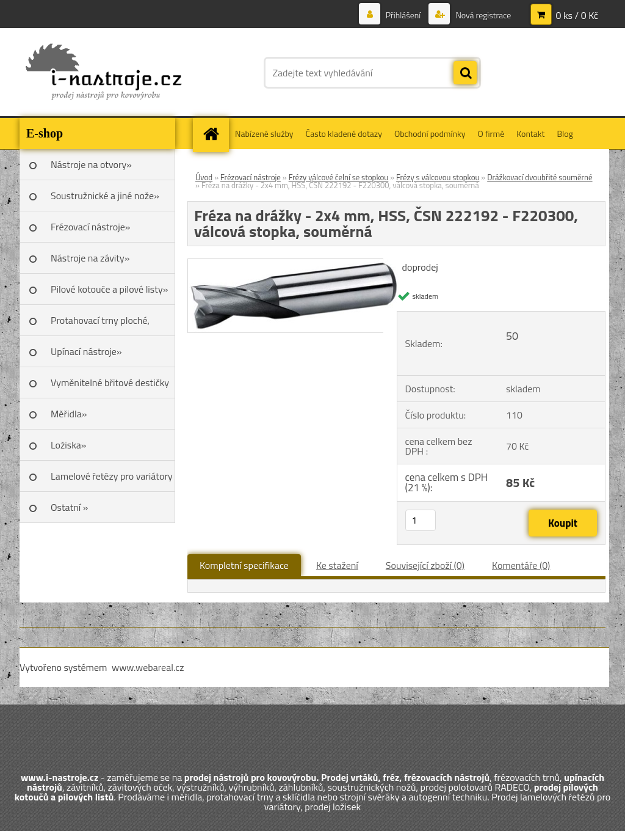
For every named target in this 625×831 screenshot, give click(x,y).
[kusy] (420, 520)
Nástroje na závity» (90, 258)
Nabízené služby (264, 133)
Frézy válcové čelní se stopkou (339, 177)
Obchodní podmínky (430, 133)
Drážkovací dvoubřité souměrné (539, 177)
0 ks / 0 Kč (576, 15)
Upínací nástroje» (86, 351)
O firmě (491, 133)
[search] (465, 73)
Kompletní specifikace (244, 565)
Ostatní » (70, 507)
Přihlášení (403, 15)
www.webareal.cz (148, 667)
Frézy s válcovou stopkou (437, 177)
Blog (565, 133)
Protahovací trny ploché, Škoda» (100, 324)
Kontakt (530, 133)
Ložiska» (68, 444)
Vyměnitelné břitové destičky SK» (110, 386)
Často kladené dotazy (344, 133)
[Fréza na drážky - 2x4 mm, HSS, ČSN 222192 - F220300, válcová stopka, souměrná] (294, 264)
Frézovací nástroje (250, 177)
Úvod (203, 177)
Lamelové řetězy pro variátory (112, 476)
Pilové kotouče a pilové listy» (109, 289)
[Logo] (103, 72)
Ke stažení (337, 565)
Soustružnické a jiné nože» (105, 195)
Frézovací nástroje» (90, 226)
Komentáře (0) (521, 565)
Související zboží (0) (425, 565)
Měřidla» (69, 413)
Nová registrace (482, 15)
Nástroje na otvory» (91, 164)
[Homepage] (215, 133)
